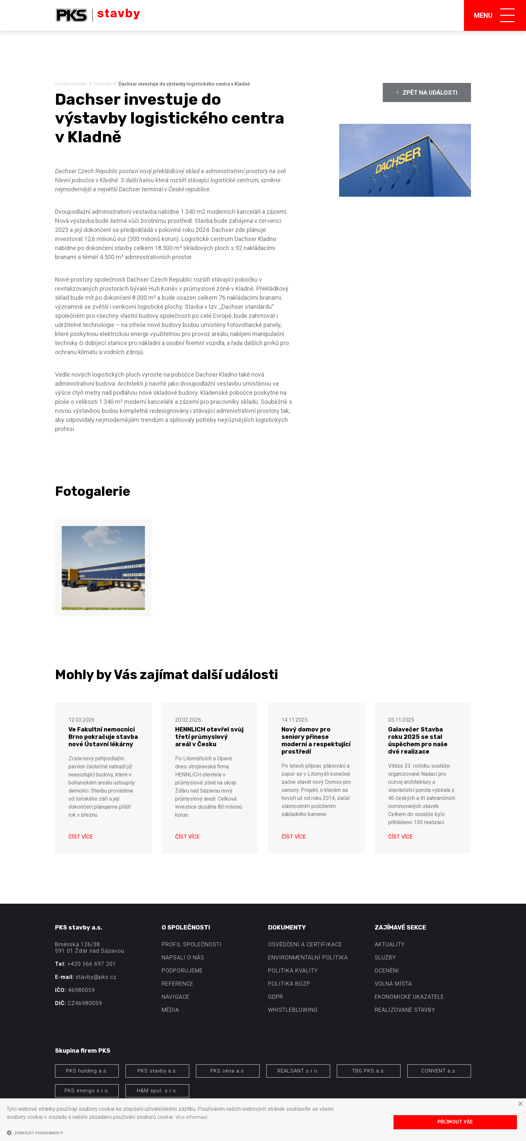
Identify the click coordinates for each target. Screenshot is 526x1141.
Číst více (80, 837)
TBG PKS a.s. (368, 1071)
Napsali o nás (183, 957)
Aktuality (390, 944)
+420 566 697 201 (91, 964)
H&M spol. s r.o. (157, 1091)
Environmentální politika (308, 957)
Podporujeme (182, 970)
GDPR (275, 997)
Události (102, 84)
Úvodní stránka (71, 84)
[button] (173, 1132)
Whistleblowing (293, 1010)
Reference (178, 984)
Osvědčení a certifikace (305, 944)
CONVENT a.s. (439, 1071)
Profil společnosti (192, 944)
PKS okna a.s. (228, 1071)
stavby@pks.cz (96, 977)
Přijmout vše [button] (455, 1122)
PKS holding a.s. (87, 1071)
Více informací (192, 1117)
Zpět (427, 92)
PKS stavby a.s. (157, 1071)
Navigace (176, 997)
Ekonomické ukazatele (409, 997)
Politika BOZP (289, 984)
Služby (385, 957)
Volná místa (393, 984)
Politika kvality (293, 970)
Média (170, 1010)
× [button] (520, 1104)
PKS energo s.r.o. (87, 1091)
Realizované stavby (405, 1010)
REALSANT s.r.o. (298, 1071)
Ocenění (387, 970)
